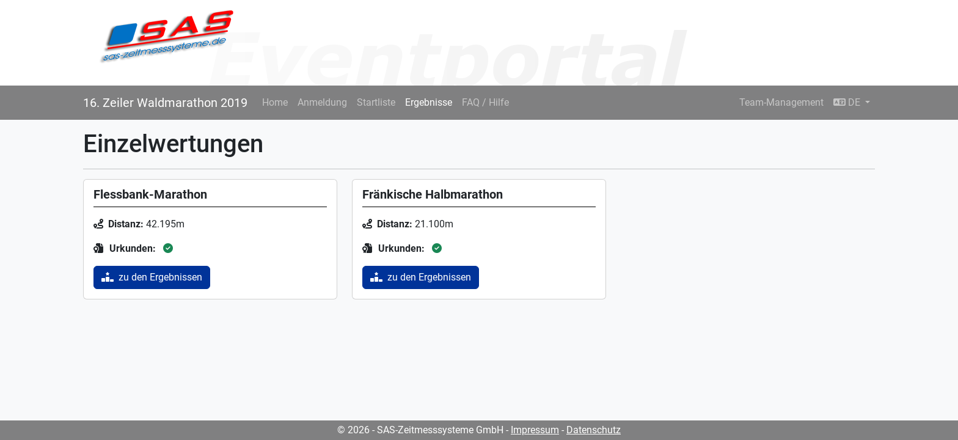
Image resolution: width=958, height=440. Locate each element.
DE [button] (848, 102)
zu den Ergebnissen (151, 277)
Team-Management (781, 102)
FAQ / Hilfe (485, 102)
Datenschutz (593, 430)
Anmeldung (322, 102)
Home (275, 102)
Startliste (376, 102)
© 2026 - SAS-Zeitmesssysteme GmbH (420, 430)
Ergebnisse (428, 102)
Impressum (535, 430)
